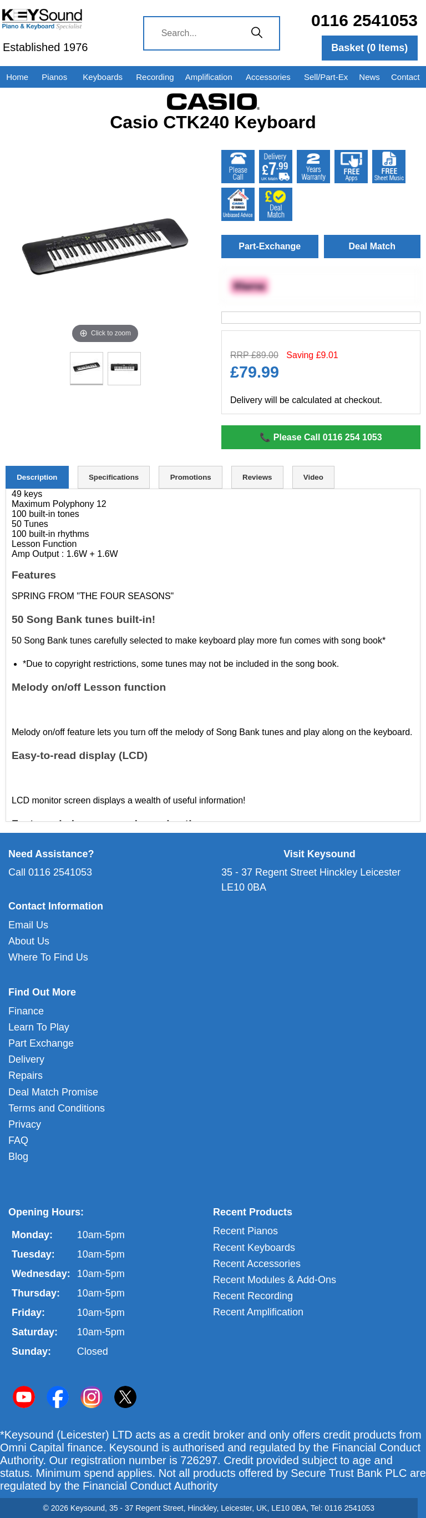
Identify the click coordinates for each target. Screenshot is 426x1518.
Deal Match (372, 246)
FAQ (18, 1140)
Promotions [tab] (190, 477)
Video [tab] (313, 477)
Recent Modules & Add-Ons (274, 1279)
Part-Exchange (270, 246)
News (369, 77)
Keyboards (103, 77)
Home (17, 77)
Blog (18, 1156)
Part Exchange (41, 1043)
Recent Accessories (257, 1263)
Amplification (208, 77)
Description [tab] (37, 477)
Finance (26, 1011)
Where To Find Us (48, 957)
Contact (405, 77)
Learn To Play (38, 1027)
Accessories (268, 77)
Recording (155, 77)
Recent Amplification (258, 1312)
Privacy (24, 1124)
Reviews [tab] (257, 477)
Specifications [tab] (114, 477)
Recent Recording (253, 1295)
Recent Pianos (245, 1230)
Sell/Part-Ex (326, 77)
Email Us (28, 925)
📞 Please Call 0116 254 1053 (321, 437)
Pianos (54, 77)
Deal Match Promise (53, 1092)
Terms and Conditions (56, 1108)
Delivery (26, 1059)
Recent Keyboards (254, 1247)
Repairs (25, 1075)
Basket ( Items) (369, 47)
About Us (28, 941)
